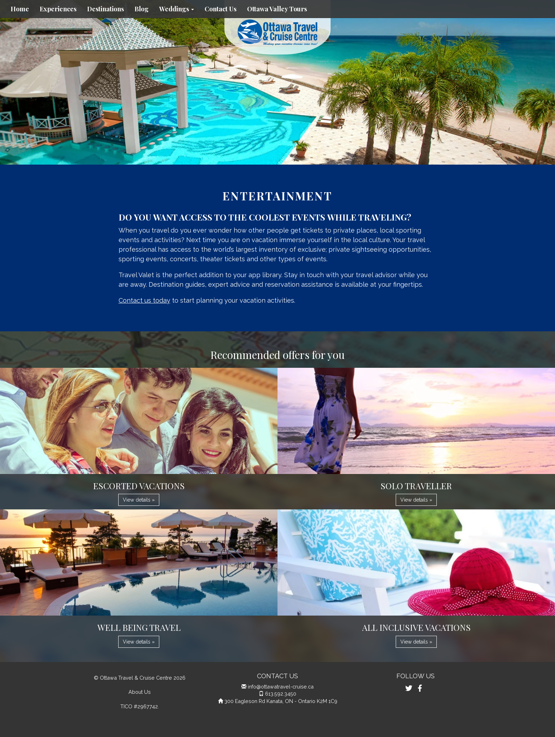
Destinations (105, 9)
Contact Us (220, 9)
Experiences (58, 9)
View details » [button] (139, 500)
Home (20, 9)
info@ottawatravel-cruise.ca (281, 687)
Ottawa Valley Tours (277, 9)
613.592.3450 (280, 694)
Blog (142, 9)
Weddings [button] (176, 9)
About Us (139, 692)
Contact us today (144, 300)
